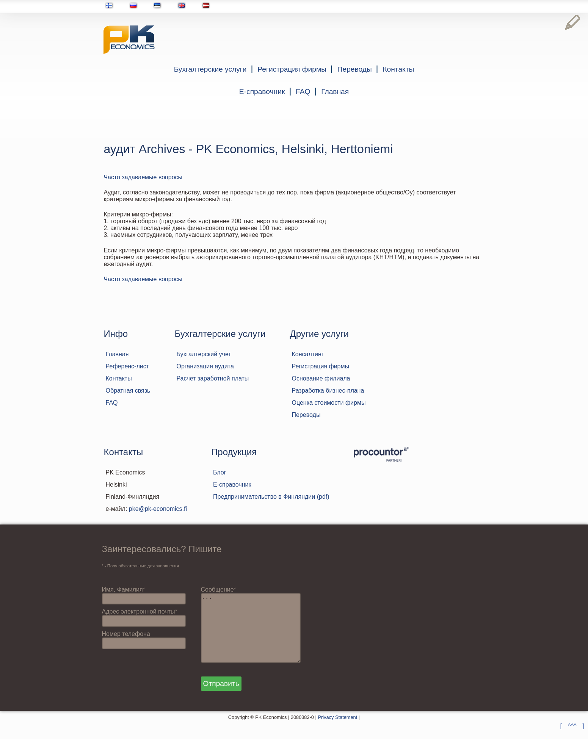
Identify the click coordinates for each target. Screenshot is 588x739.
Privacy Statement (337, 732)
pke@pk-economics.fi (158, 509)
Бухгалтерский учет (203, 354)
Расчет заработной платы (212, 378)
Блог (219, 472)
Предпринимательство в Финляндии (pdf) (271, 496)
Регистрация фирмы (291, 69)
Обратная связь (128, 390)
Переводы (354, 69)
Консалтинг (307, 354)
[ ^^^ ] (572, 726)
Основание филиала (321, 378)
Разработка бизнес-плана (328, 390)
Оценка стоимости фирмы (328, 402)
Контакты (398, 69)
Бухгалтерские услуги (210, 69)
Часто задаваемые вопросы (142, 177)
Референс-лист (127, 366)
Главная (335, 92)
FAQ (303, 92)
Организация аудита (205, 366)
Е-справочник (262, 92)
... (254, 635)
